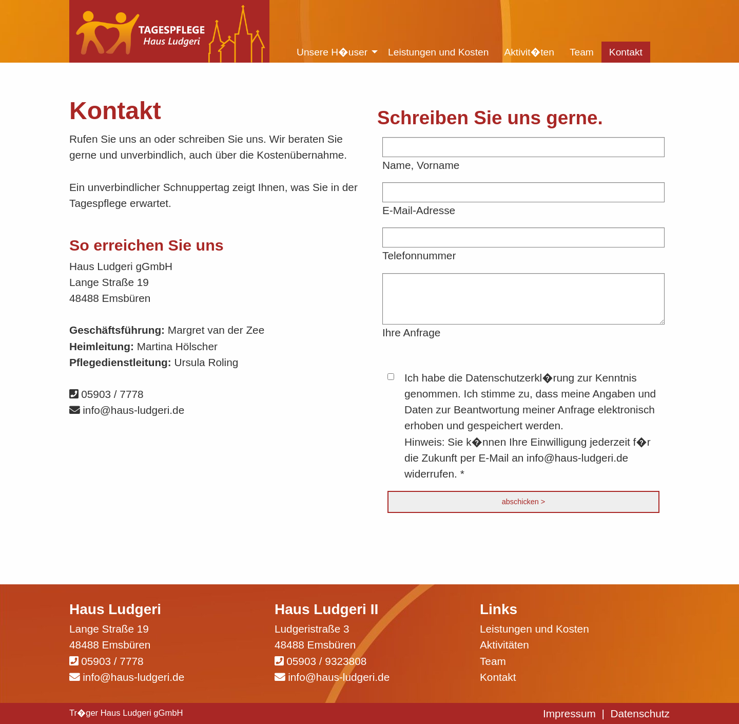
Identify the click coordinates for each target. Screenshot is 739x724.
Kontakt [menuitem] (626, 52)
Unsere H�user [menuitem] (332, 52)
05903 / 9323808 (326, 661)
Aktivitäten (504, 645)
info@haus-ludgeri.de (126, 410)
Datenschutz (640, 713)
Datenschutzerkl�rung (519, 378)
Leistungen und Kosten (534, 629)
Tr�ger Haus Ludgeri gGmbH (126, 713)
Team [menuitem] (582, 52)
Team (493, 661)
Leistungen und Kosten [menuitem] (438, 52)
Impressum (569, 713)
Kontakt (498, 677)
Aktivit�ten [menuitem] (529, 52)
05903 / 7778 (106, 394)
